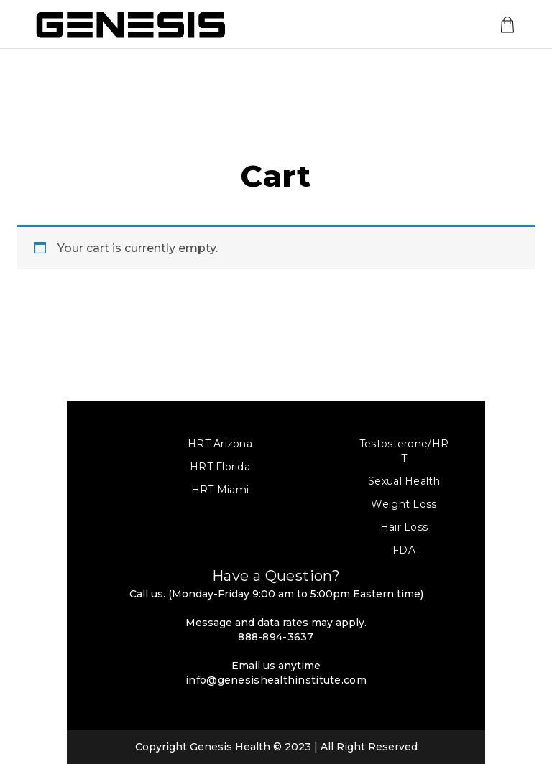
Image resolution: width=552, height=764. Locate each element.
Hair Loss (404, 527)
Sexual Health (404, 481)
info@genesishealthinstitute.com (276, 680)
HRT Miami (220, 489)
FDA (403, 550)
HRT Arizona (220, 443)
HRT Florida (220, 466)
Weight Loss (403, 504)
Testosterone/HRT (403, 451)
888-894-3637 (275, 636)
